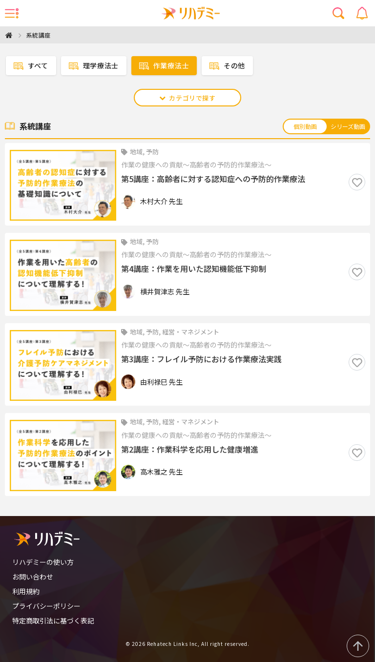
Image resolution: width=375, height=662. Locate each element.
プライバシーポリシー (46, 606)
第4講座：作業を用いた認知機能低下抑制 (193, 269)
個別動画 (305, 126)
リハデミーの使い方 (43, 562)
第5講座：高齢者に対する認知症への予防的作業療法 (213, 179)
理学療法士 (94, 66)
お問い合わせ (32, 576)
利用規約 (26, 591)
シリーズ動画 (348, 126)
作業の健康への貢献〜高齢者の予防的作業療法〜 (196, 164)
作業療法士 (164, 66)
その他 (227, 66)
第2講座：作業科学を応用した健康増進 (189, 449)
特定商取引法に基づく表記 (53, 620)
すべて (31, 66)
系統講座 (38, 35)
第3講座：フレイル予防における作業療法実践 (201, 359)
